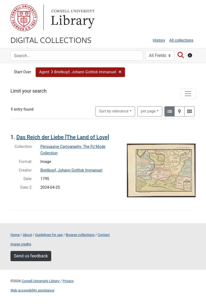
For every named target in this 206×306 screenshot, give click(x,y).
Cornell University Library (41, 281)
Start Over (22, 72)
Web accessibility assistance (32, 290)
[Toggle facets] (188, 93)
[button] (80, 72)
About (27, 235)
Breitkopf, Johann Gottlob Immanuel (71, 170)
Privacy (67, 281)
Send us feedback (31, 255)
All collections (181, 40)
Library (72, 17)
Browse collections (80, 235)
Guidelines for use (48, 235)
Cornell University (23, 17)
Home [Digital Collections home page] (15, 235)
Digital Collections (50, 39)
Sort (113, 111)
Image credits (20, 244)
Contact (104, 235)
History (159, 40)
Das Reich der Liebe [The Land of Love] (62, 137)
